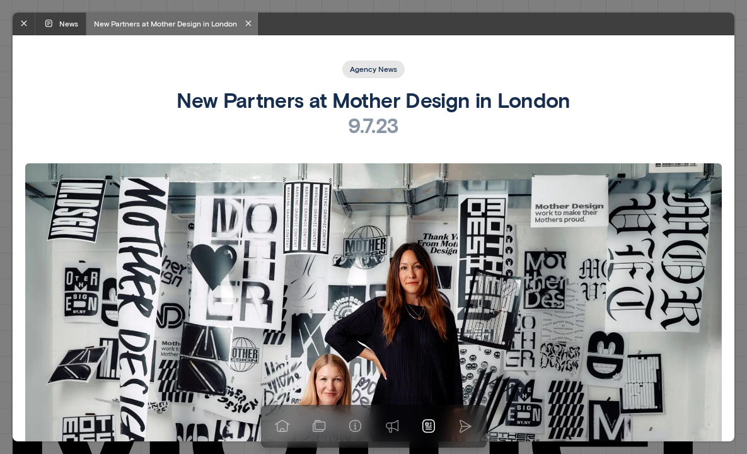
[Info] (355, 426)
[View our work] (319, 426)
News (60, 23)
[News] (429, 426)
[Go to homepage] (282, 426)
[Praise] (392, 426)
